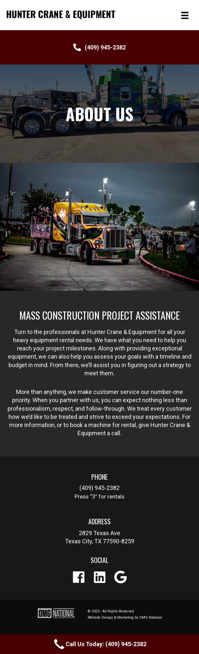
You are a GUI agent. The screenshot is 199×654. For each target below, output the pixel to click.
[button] (99, 47)
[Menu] (184, 15)
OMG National (150, 617)
